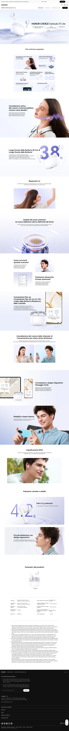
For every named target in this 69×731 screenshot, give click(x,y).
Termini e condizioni (19, 727)
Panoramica (40, 7)
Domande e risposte (56, 7)
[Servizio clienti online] (66, 724)
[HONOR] (3, 672)
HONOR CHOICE (10, 672)
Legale (24, 727)
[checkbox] (15, 681)
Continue (62, 1)
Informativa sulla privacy (19, 681)
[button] (11, 723)
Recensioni (47, 7)
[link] (2, 723)
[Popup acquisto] (66, 720)
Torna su (65, 672)
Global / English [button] (44, 1)
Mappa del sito (3, 727)
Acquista (65, 7)
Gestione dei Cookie (29, 727)
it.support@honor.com (7, 702)
